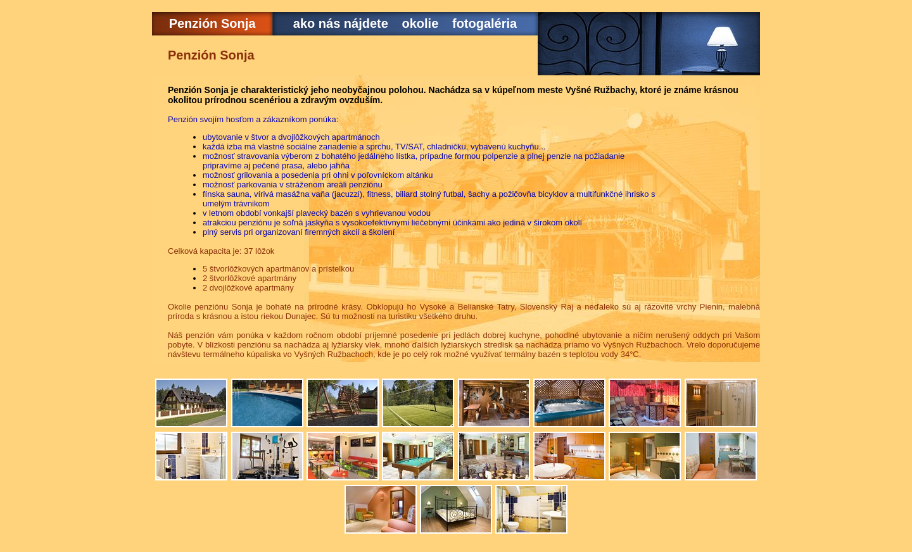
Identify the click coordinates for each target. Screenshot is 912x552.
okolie (420, 23)
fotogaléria (484, 23)
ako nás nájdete (340, 23)
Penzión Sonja (212, 23)
